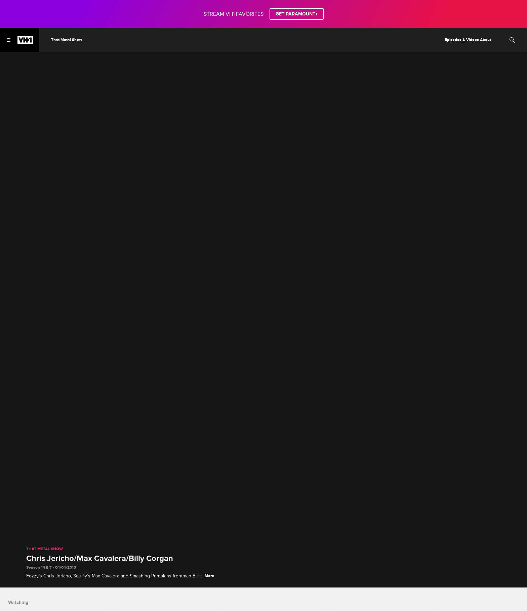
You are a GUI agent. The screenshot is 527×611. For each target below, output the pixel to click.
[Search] (512, 40)
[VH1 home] (25, 42)
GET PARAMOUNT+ (297, 14)
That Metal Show (44, 549)
